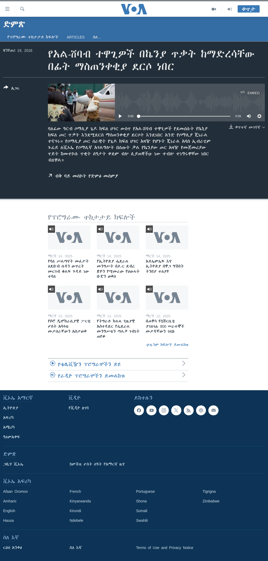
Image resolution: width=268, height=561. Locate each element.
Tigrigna (209, 491)
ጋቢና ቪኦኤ (13, 464)
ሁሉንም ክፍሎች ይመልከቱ (167, 345)
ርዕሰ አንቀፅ (12, 547)
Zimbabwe (211, 501)
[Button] (11, 89)
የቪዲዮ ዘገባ (79, 408)
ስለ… (97, 37)
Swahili (142, 520)
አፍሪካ (8, 417)
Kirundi (75, 510)
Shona (141, 501)
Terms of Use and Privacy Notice (164, 547)
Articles (76, 37)
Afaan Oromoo (15, 491)
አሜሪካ (9, 427)
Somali (141, 510)
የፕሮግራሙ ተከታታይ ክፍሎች (32, 37)
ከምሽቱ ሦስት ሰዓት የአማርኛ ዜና (97, 464)
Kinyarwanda (80, 501)
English (9, 510)
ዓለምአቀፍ (11, 437)
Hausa (8, 520)
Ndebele (76, 520)
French (75, 491)
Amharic (9, 501)
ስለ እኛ (76, 547)
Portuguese (145, 491)
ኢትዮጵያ (10, 408)
